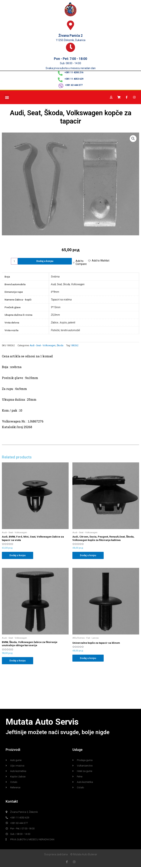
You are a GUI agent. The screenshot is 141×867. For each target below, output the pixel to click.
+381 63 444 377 (74, 85)
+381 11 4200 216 (73, 72)
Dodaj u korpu (44, 260)
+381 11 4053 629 (73, 78)
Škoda (60, 345)
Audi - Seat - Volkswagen (43, 345)
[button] (7, 97)
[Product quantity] (14, 261)
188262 (74, 345)
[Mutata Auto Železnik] (70, 688)
